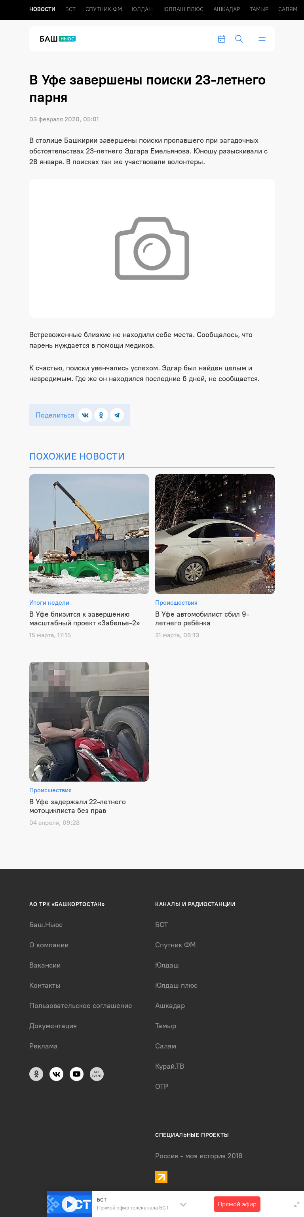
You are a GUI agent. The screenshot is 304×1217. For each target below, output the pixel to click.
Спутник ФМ (104, 9)
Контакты (45, 985)
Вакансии (45, 965)
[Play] (70, 1204)
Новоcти (42, 9)
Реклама (43, 1046)
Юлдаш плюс (183, 9)
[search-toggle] (239, 39)
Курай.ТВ (169, 1066)
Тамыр (259, 9)
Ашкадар (226, 9)
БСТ (70, 9)
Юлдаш (143, 9)
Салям (287, 9)
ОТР (161, 1086)
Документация (53, 1026)
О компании (48, 945)
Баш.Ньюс (46, 924)
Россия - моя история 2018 (199, 1156)
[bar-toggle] (262, 39)
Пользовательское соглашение (80, 1005)
